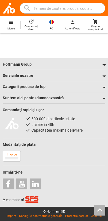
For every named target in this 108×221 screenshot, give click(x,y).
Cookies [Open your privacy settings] (96, 216)
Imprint (11, 216)
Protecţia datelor (76, 216)
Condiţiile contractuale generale (40, 216)
